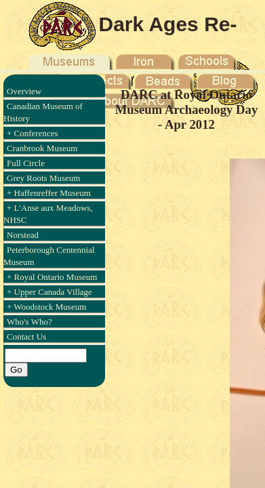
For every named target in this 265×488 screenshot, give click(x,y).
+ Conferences (32, 133)
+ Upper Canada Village (49, 292)
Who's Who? (29, 322)
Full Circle (26, 163)
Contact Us (26, 336)
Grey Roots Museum (43, 178)
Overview (24, 91)
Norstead (23, 235)
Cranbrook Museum (42, 148)
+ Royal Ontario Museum (52, 277)
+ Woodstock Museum (46, 307)
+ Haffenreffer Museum (49, 193)
